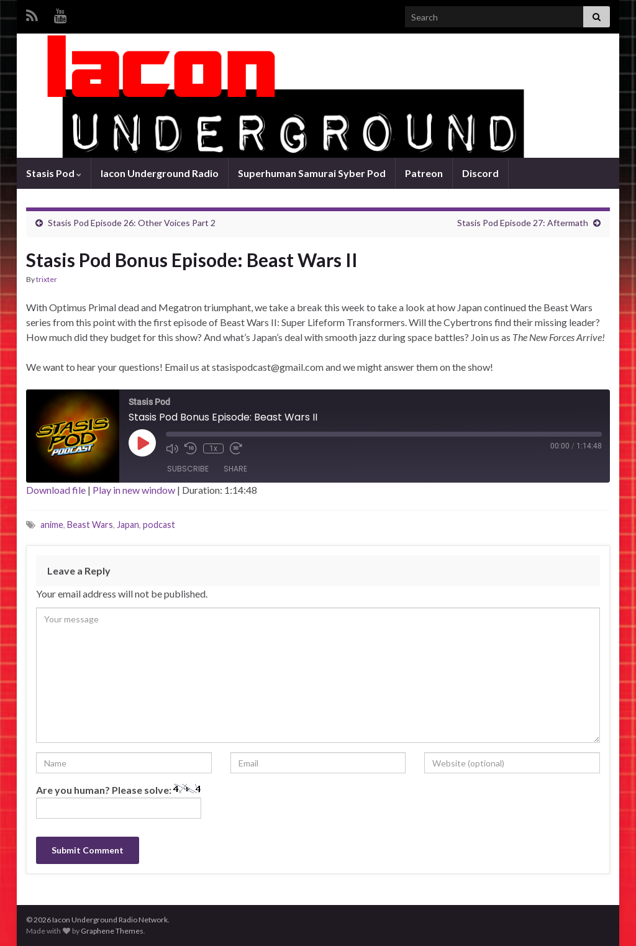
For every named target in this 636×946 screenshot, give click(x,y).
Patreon (424, 173)
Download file (56, 490)
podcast (159, 524)
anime (51, 524)
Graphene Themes (112, 930)
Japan (128, 524)
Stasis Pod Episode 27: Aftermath (522, 222)
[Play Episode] (142, 443)
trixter (46, 279)
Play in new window (134, 490)
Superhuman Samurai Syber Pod (312, 173)
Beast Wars (90, 524)
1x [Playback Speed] (213, 448)
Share (235, 468)
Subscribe (188, 468)
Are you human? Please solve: (118, 801)
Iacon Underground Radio (160, 173)
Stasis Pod (53, 173)
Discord (480, 173)
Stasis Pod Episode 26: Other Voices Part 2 (132, 222)
